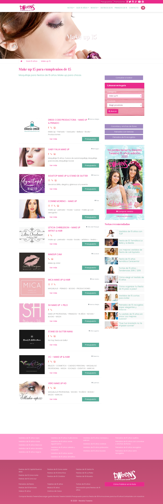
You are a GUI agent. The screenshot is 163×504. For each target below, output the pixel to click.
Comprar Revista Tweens (29, 496)
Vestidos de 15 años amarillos (63, 457)
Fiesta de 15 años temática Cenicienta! (129, 260)
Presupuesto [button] (90, 139)
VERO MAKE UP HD (57, 383)
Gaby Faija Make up (58, 149)
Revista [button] (94, 8)
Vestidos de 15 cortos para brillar (129, 296)
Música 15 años (53, 487)
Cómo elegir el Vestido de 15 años (131, 278)
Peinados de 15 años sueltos (127, 438)
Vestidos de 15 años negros (30, 452)
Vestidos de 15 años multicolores (64, 438)
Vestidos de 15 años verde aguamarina (61, 442)
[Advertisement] (60, 98)
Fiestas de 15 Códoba (56, 476)
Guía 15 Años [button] (81, 8)
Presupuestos (106, 2)
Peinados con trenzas (124, 132)
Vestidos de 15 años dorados (30, 448)
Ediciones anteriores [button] (124, 216)
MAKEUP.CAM (55, 254)
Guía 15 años (31, 61)
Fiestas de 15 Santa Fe (85, 469)
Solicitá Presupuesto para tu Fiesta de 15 (82, 496)
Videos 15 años (25, 491)
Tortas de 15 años (83, 484)
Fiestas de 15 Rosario (84, 476)
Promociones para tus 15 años (110, 496)
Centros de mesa (54, 491)
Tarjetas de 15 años (55, 484)
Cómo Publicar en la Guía (124, 484)
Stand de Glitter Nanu (60, 331)
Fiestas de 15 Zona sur (27, 479)
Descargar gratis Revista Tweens (52, 496)
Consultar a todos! (124, 77)
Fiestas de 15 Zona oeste (57, 469)
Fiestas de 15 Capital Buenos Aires (30, 470)
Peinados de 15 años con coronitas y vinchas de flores (129, 442)
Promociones (119, 2)
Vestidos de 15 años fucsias (94, 451)
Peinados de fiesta (26, 484)
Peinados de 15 (121, 8)
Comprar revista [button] (124, 211)
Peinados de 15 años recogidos (128, 447)
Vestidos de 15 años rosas (29, 441)
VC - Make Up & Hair (59, 356)
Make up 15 (46, 61)
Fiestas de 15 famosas (28, 487)
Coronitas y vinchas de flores (124, 127)
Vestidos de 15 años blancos (30, 445)
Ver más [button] (53, 139)
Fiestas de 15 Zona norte (28, 475)
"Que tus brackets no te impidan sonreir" (130, 324)
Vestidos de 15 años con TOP (130, 232)
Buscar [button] (113, 111)
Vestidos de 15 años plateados (95, 447)
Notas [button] (70, 8)
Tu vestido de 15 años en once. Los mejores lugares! (131, 316)
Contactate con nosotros (133, 496)
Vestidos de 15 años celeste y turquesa (63, 448)
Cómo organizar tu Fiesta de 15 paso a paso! (131, 287)
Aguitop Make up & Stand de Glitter (68, 175)
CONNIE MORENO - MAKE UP (62, 201)
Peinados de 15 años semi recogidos (126, 452)
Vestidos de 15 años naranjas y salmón (95, 439)
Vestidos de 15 (106, 8)
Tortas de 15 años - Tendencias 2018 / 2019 (130, 269)
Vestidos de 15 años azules (62, 453)
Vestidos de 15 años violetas (94, 444)
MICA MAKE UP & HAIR (59, 279)
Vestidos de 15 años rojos (29, 438)
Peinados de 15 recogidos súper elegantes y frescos (131, 307)
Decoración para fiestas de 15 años (88, 488)
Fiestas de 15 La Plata (84, 473)
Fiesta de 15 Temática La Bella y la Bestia (131, 241)
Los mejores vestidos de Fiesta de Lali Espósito (130, 251)
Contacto (134, 8)
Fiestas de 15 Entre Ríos (56, 473)
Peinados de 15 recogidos (124, 138)
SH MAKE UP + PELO (58, 305)
